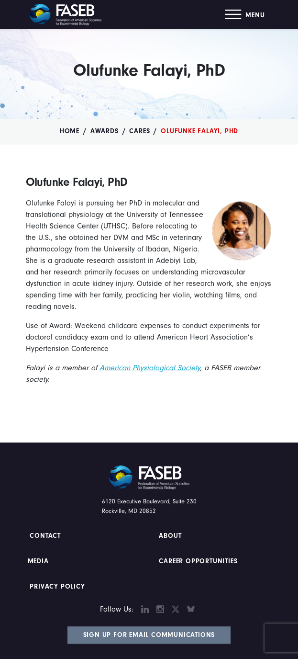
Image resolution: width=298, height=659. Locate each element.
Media (38, 561)
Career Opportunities (197, 561)
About (170, 536)
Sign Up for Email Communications (149, 635)
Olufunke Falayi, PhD (199, 131)
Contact (46, 536)
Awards (104, 131)
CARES (139, 131)
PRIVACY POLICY (58, 587)
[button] (244, 14)
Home (69, 131)
